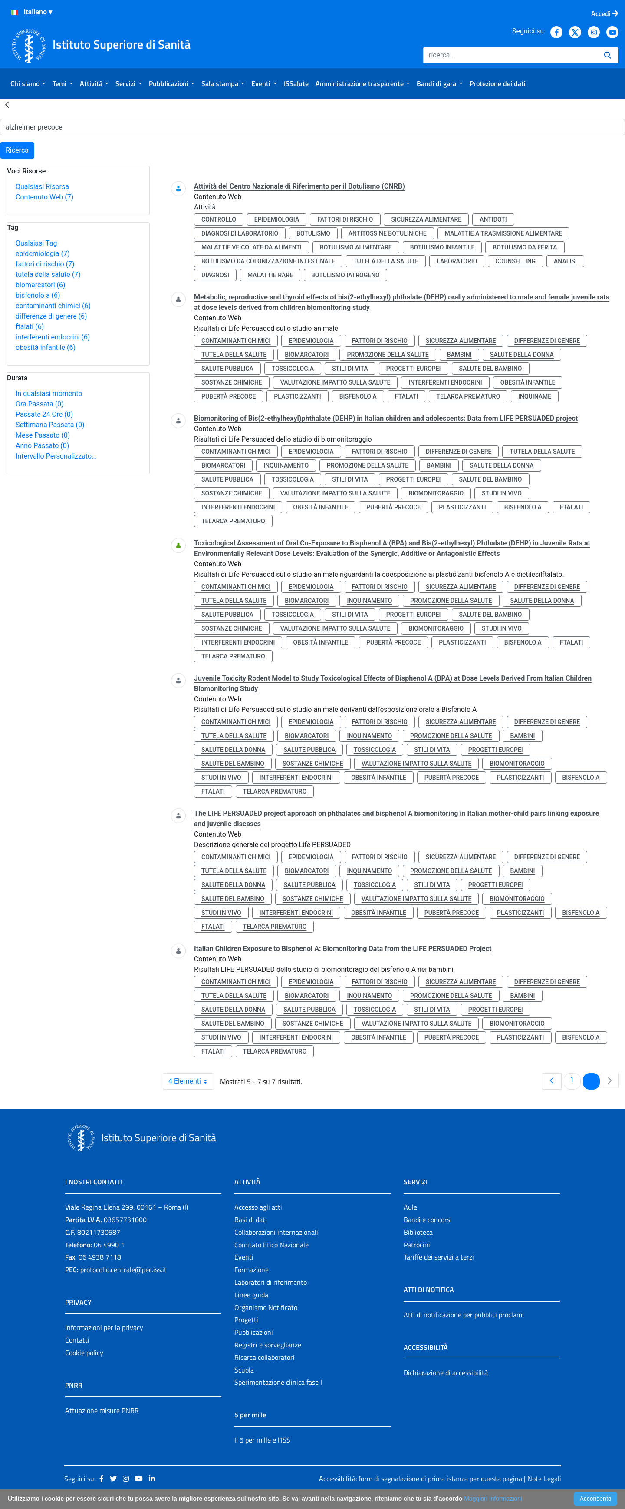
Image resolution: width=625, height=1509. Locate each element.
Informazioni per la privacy (104, 1327)
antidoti (493, 219)
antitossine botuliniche (388, 233)
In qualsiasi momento (49, 393)
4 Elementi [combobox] (191, 1081)
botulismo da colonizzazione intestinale (268, 261)
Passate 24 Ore (44, 414)
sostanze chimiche (231, 382)
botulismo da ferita (525, 247)
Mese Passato (43, 435)
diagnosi (215, 275)
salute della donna (522, 354)
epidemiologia (43, 253)
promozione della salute (387, 354)
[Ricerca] (510, 55)
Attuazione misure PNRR (102, 1410)
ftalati (30, 326)
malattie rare (270, 275)
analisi (565, 261)
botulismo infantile (442, 247)
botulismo (313, 233)
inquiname (534, 396)
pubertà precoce (228, 396)
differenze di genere (51, 316)
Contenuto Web (44, 197)
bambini (459, 354)
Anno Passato (42, 446)
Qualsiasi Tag (36, 243)
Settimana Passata (50, 425)
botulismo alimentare (356, 247)
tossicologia (293, 368)
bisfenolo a (38, 295)
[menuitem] (28, 83)
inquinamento (286, 465)
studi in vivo (502, 493)
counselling (515, 261)
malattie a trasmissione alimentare (503, 233)
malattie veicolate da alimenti (251, 247)
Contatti (77, 1340)
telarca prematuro (468, 396)
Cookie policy (84, 1352)
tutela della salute (48, 274)
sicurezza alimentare (426, 219)
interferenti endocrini (53, 337)
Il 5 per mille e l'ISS (262, 1440)
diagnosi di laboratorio (239, 233)
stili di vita (350, 368)
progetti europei (413, 368)
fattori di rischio (45, 264)
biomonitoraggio (436, 493)
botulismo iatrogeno (345, 275)
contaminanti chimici (53, 306)
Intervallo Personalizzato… (56, 456)
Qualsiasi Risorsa (42, 187)
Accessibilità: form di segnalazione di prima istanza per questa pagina (420, 1478)
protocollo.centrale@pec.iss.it (123, 1269)
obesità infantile (46, 347)
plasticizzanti (297, 396)
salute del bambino (490, 368)
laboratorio (457, 261)
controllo (218, 219)
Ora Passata (40, 404)
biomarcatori (41, 285)
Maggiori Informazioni (493, 1498)
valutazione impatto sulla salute (335, 382)
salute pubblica (227, 368)
